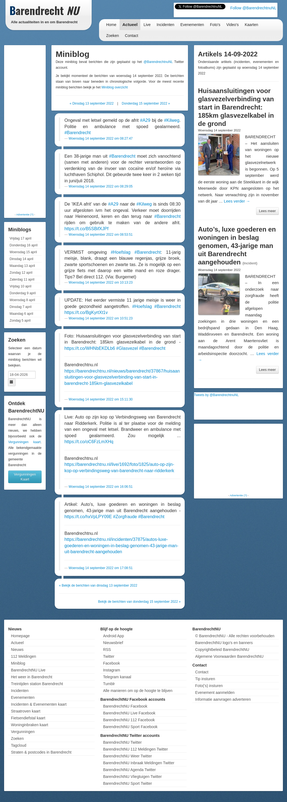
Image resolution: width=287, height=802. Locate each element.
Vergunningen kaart (24, 442)
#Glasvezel (127, 348)
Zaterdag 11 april (22, 279)
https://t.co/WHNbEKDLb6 (89, 348)
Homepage (20, 636)
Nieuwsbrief (113, 643)
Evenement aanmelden (214, 692)
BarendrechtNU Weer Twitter (127, 756)
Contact (131, 35)
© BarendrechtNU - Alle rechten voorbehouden (234, 636)
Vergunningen (22, 731)
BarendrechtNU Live (28, 670)
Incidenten (166, 24)
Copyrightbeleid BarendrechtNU (222, 649)
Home (111, 24)
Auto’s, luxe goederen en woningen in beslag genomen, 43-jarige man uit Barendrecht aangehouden (237, 246)
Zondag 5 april (20, 320)
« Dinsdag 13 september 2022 (91, 103)
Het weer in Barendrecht (31, 677)
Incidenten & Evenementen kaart (38, 704)
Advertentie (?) (24, 214)
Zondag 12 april (21, 273)
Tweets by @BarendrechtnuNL (216, 395)
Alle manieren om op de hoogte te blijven (138, 690)
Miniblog (18, 663)
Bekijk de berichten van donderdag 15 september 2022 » (139, 602)
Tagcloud (18, 745)
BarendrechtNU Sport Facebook (130, 727)
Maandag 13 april (22, 266)
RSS (107, 649)
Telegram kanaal (117, 677)
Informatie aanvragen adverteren (223, 699)
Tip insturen (205, 679)
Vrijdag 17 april (20, 238)
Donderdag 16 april (23, 245)
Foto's (215, 24)
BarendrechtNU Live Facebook (129, 713)
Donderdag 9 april (23, 293)
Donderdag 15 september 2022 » (146, 103)
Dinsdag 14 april (21, 259)
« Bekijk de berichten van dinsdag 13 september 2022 (98, 585)
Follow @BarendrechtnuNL (253, 8)
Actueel (130, 24)
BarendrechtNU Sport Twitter (127, 783)
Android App (113, 636)
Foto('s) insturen (209, 685)
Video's (232, 24)
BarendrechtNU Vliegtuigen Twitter (132, 776)
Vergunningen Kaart (25, 476)
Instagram (111, 670)
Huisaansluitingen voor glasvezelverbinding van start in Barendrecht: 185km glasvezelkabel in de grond (236, 107)
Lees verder (237, 201)
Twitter (108, 656)
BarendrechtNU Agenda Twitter (129, 770)
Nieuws (17, 649)
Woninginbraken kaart (29, 725)
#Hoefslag (121, 252)
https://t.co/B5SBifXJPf (86, 228)
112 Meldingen (23, 656)
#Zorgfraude (125, 516)
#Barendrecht (77, 132)
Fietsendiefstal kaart (28, 718)
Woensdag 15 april (23, 252)
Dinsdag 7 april (20, 307)
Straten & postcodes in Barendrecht (41, 752)
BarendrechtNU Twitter (122, 742)
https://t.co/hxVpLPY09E (88, 516)
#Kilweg (171, 120)
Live (147, 24)
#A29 (145, 120)
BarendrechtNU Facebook (125, 706)
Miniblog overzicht (115, 87)
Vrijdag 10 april (20, 286)
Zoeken (112, 35)
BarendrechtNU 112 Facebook (129, 720)
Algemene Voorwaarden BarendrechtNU (229, 656)
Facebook (111, 663)
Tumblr (109, 684)
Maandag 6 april (21, 314)
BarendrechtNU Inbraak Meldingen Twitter (138, 763)
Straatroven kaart (25, 711)
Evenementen (192, 24)
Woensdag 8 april (22, 300)
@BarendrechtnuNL (158, 62)
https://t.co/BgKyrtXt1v (86, 312)
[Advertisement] (27, 129)
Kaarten (251, 24)
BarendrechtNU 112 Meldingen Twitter (135, 749)
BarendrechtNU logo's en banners (224, 643)
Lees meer (267, 211)
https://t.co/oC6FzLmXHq (88, 441)
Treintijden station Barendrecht (37, 684)
